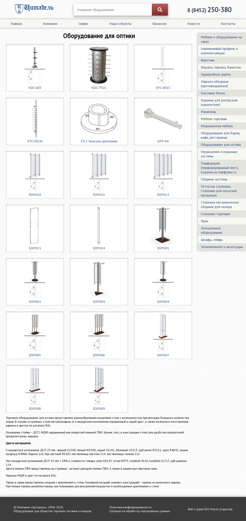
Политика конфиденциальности (130, 507)
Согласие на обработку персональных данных (139, 511)
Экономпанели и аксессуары (222, 247)
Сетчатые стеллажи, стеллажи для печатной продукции (219, 190)
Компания (50, 23)
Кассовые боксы (213, 93)
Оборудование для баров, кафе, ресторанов (220, 135)
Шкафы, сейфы (212, 239)
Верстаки (208, 60)
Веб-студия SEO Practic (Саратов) (210, 509)
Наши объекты (120, 23)
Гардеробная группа (216, 74)
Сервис (83, 23)
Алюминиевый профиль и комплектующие (219, 50)
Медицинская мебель (217, 126)
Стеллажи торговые (215, 214)
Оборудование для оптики (221, 144)
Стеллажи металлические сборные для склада (220, 204)
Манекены (208, 111)
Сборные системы (214, 179)
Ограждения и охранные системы (219, 153)
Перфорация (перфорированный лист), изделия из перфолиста (220, 167)
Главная (16, 23)
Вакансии (159, 23)
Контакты (228, 23)
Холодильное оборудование (211, 230)
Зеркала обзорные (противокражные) (215, 83)
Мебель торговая (214, 119)
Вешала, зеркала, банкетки (221, 67)
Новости (193, 23)
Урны (204, 221)
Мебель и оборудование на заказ (221, 39)
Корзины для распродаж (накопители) (219, 102)
